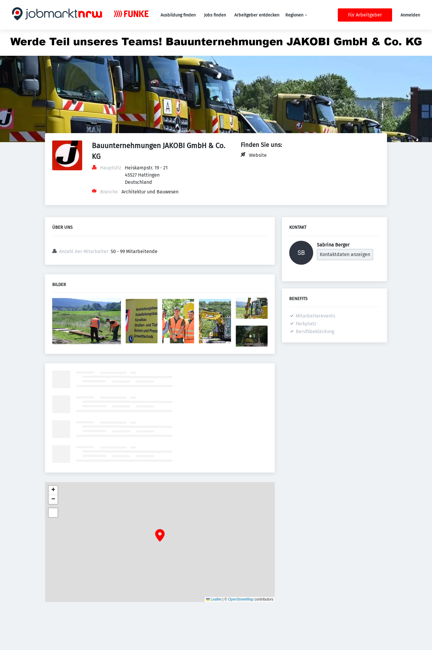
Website (258, 155)
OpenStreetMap (241, 599)
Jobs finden (215, 15)
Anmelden (410, 15)
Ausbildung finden (178, 15)
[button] (159, 535)
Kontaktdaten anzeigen (345, 254)
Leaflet (213, 599)
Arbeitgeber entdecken (256, 15)
